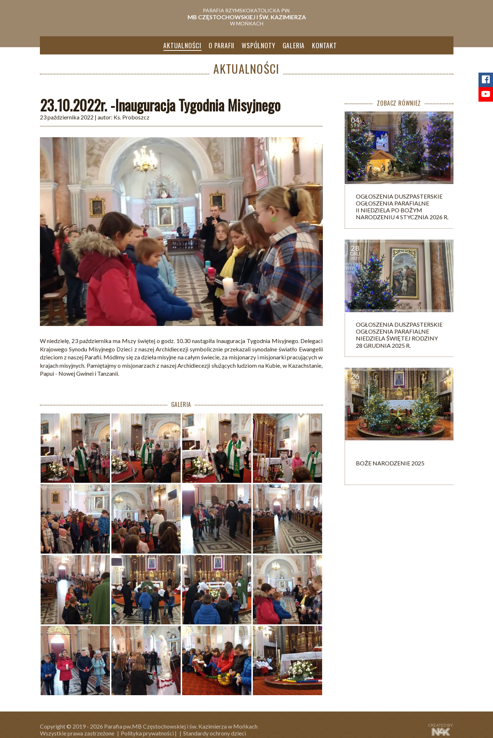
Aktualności (182, 45)
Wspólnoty (258, 45)
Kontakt (324, 45)
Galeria (294, 45)
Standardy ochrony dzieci (214, 733)
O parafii (221, 45)
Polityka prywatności (147, 733)
